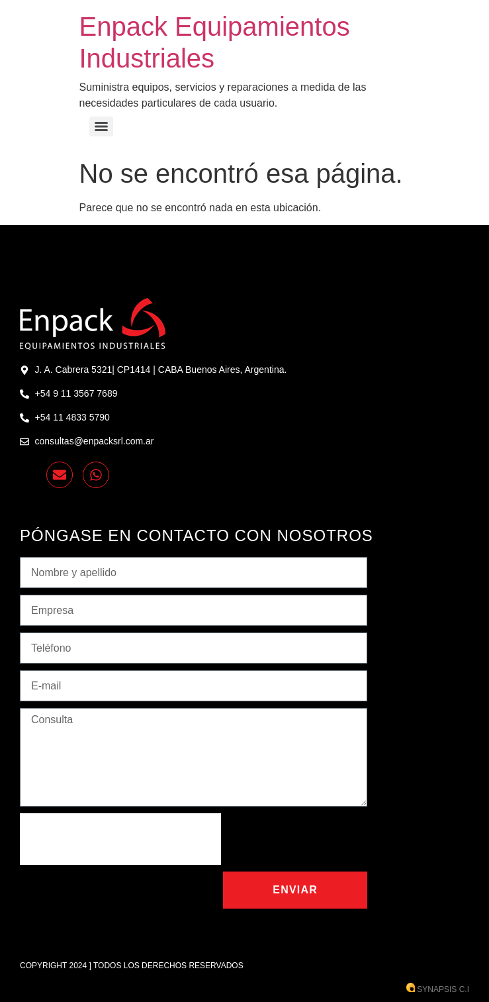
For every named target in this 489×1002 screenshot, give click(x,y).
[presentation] (120, 839)
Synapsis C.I (437, 989)
